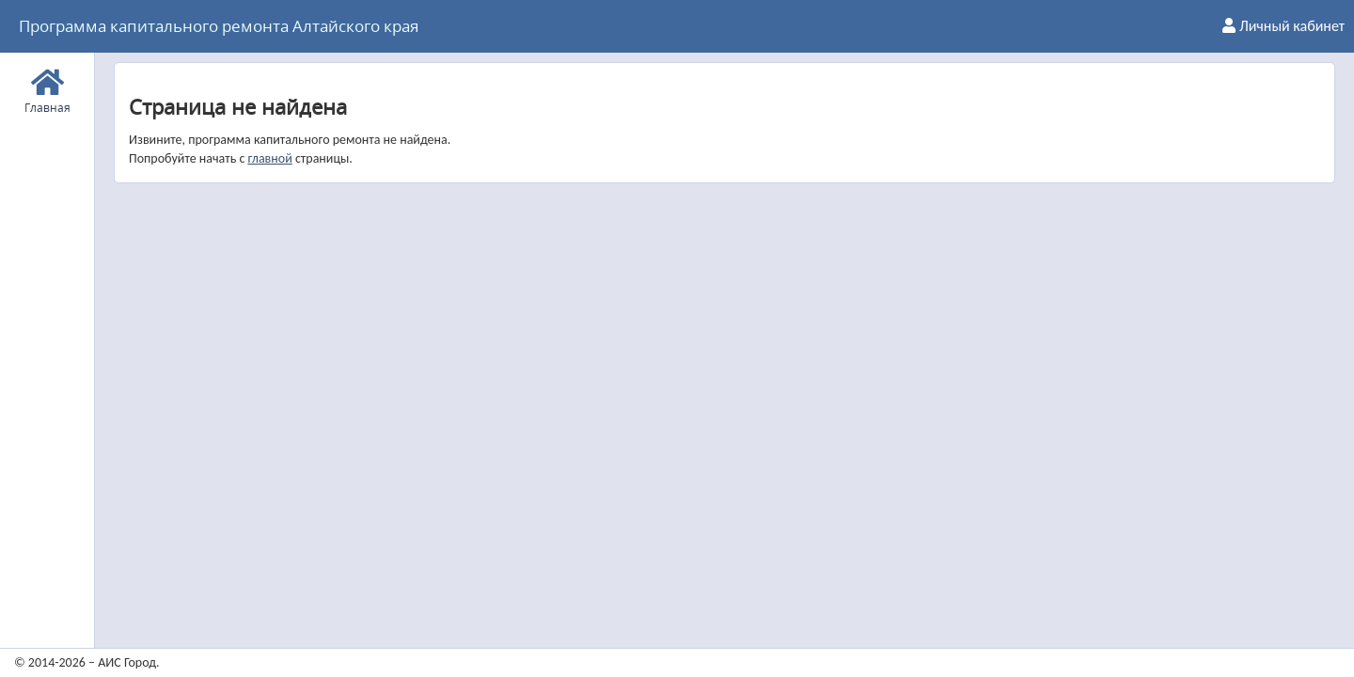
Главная (47, 89)
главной (269, 158)
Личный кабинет (1283, 26)
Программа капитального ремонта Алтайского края (218, 26)
